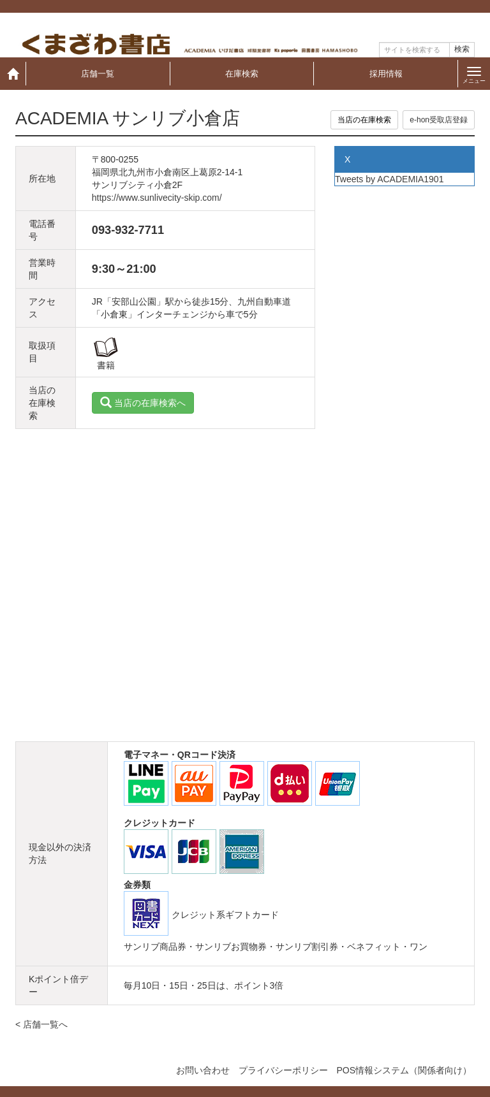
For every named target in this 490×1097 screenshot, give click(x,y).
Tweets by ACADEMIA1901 (389, 179)
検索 (462, 49)
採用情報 (386, 73)
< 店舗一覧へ (41, 1024)
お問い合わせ (203, 1070)
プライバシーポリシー (283, 1070)
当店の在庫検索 (364, 119)
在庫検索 (241, 73)
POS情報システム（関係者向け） (403, 1070)
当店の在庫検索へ (143, 403)
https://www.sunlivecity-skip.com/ (157, 198)
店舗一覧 (97, 73)
